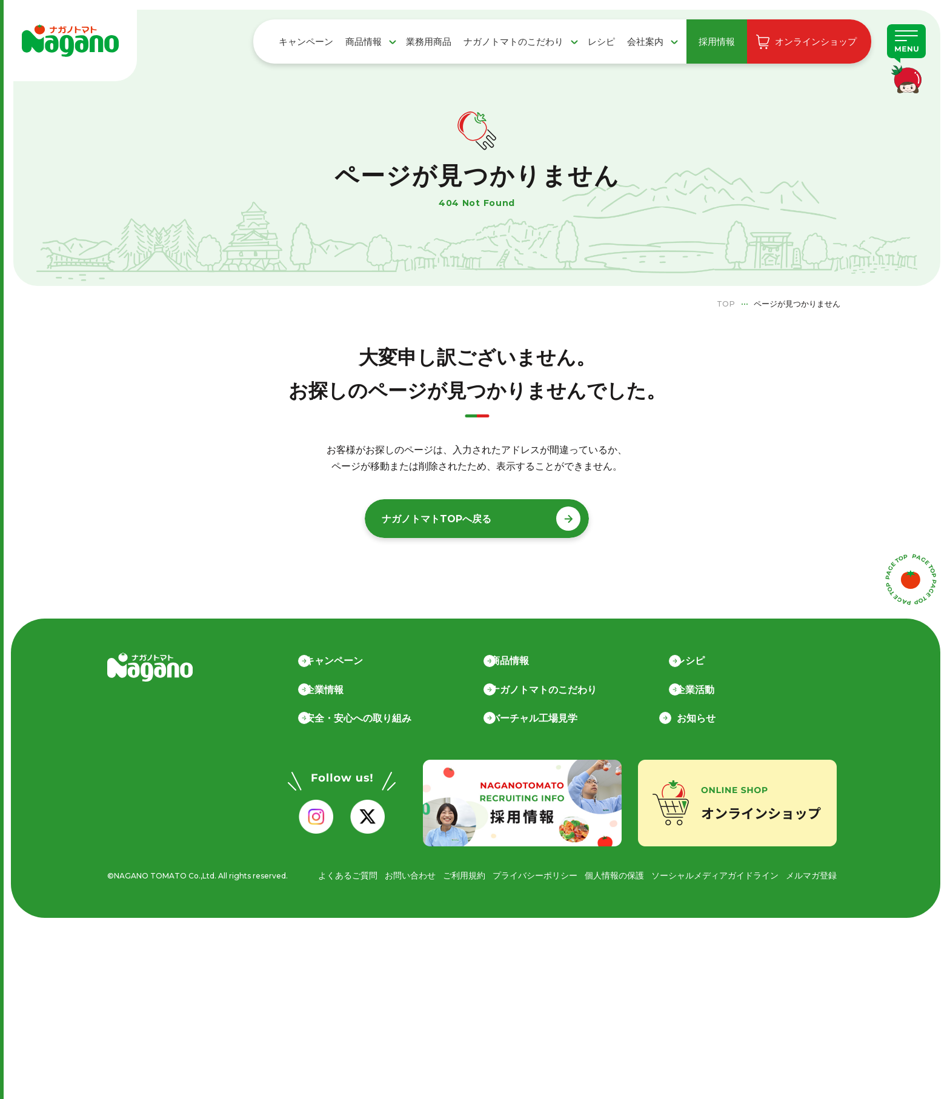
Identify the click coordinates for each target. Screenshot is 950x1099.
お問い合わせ (410, 874)
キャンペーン (306, 41)
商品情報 (363, 41)
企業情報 (325, 689)
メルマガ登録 (811, 874)
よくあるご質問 (347, 874)
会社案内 (645, 41)
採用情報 (717, 41)
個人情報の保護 (614, 874)
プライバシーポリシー (535, 874)
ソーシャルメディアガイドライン (715, 874)
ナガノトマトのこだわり (513, 41)
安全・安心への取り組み (359, 717)
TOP (725, 303)
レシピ (601, 41)
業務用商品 (428, 41)
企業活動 (696, 689)
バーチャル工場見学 (535, 717)
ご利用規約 (464, 874)
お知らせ (696, 717)
